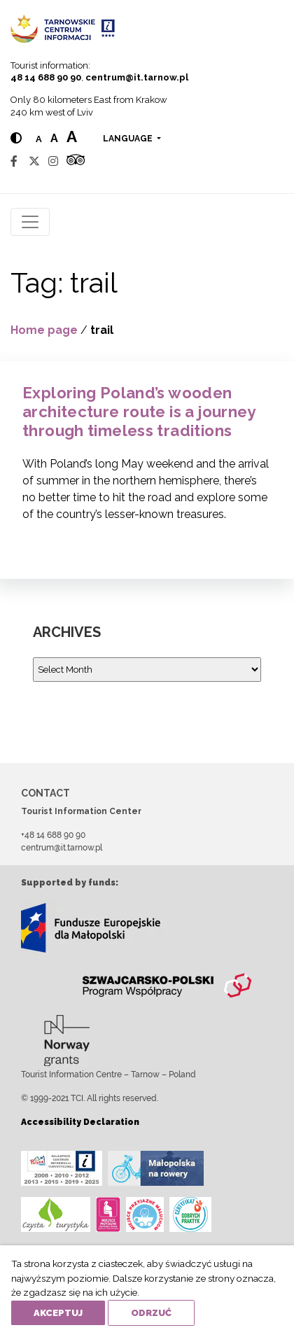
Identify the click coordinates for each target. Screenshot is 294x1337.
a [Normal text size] (39, 139)
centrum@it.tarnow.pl (136, 77)
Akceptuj (58, 1313)
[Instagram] (53, 161)
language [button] (129, 139)
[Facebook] (14, 161)
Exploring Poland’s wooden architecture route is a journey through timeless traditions (138, 412)
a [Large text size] (71, 136)
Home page (44, 330)
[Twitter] (34, 161)
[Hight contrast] (16, 138)
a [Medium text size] (54, 138)
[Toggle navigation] (30, 222)
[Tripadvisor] (75, 161)
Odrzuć (151, 1313)
